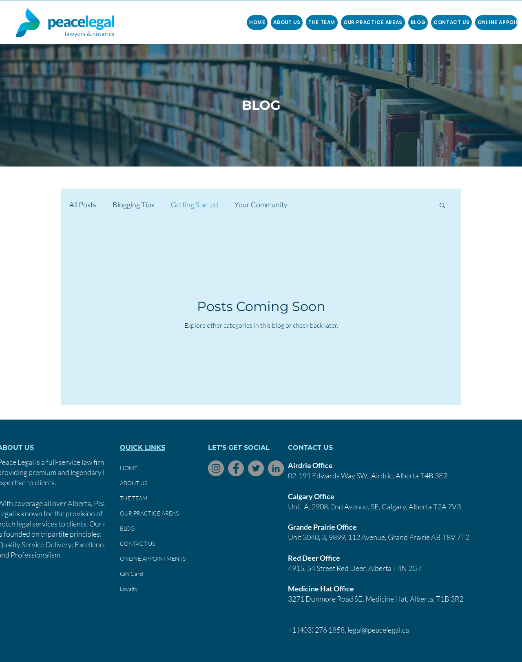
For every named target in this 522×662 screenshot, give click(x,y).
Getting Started (194, 204)
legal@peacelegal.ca (378, 629)
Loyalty (129, 588)
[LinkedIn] (276, 468)
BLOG (127, 528)
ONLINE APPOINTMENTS (153, 558)
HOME (128, 467)
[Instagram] (216, 468)
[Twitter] (256, 468)
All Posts (82, 204)
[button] (322, 22)
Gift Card (131, 573)
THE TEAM (134, 498)
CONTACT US (137, 543)
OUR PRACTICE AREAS (149, 513)
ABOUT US (133, 483)
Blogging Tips (134, 204)
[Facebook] (236, 468)
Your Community (261, 204)
